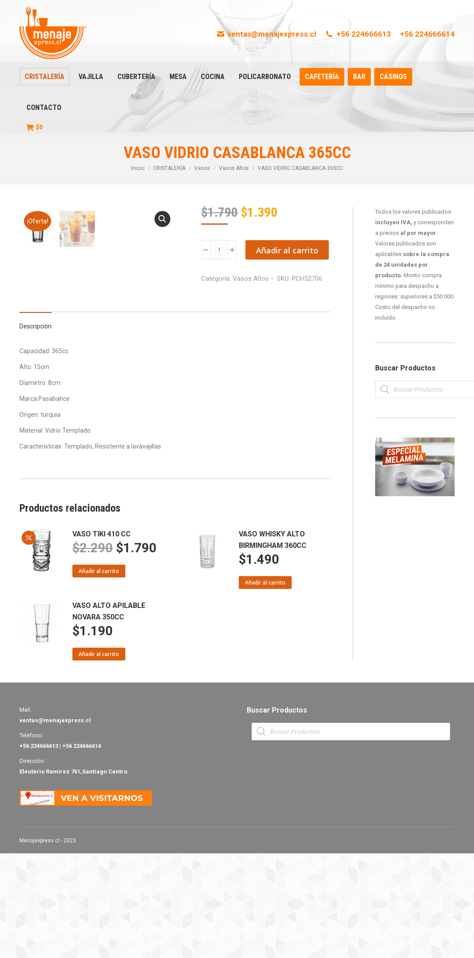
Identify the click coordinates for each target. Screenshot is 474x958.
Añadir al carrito (287, 250)
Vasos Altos (251, 279)
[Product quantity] (219, 250)
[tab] (35, 426)
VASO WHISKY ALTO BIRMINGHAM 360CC (272, 644)
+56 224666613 (358, 34)
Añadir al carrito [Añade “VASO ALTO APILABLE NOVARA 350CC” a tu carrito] (99, 758)
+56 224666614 (427, 34)
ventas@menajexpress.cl (266, 34)
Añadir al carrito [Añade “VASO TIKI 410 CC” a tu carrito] (99, 675)
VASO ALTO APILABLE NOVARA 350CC (108, 716)
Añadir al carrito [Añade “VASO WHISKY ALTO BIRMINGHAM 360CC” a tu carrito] (265, 687)
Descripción (35, 430)
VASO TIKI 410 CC (101, 638)
